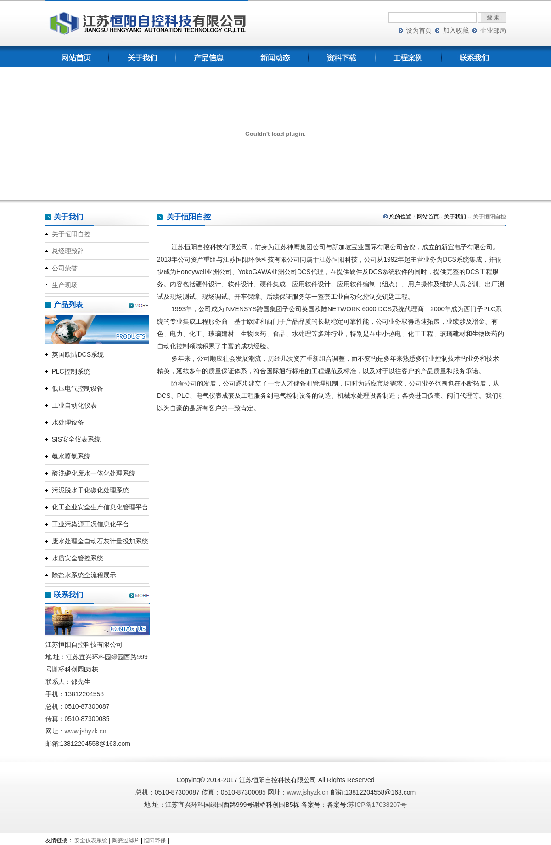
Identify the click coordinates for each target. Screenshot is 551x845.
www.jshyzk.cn (86, 731)
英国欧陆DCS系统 (78, 354)
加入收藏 (456, 30)
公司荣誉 (65, 268)
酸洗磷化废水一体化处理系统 (93, 473)
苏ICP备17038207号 (377, 804)
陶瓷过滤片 (126, 840)
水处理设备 (68, 422)
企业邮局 (493, 30)
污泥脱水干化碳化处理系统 (90, 490)
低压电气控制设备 (77, 388)
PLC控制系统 (71, 371)
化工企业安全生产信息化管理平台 (100, 507)
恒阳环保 (155, 840)
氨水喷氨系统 (71, 456)
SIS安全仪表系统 (76, 439)
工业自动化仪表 (74, 405)
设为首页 (419, 30)
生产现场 (65, 285)
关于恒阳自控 (71, 234)
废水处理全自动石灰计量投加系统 (100, 541)
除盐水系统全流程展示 (84, 575)
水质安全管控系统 (77, 558)
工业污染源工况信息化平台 (90, 524)
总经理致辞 (68, 251)
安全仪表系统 (90, 840)
